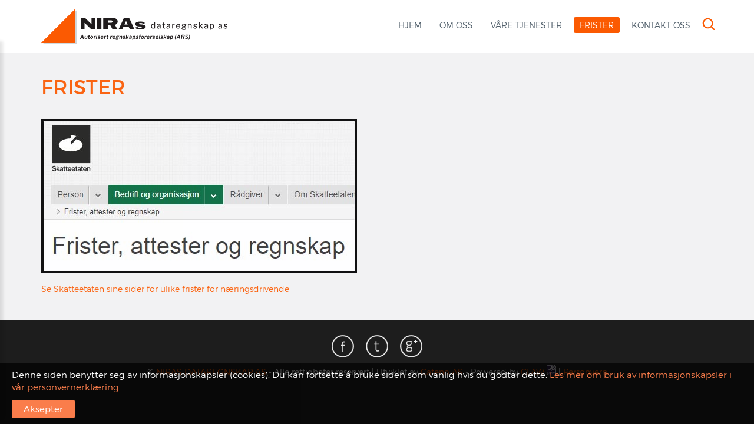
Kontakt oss (660, 25)
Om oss (456, 25)
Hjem (410, 25)
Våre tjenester (526, 25)
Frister (597, 25)
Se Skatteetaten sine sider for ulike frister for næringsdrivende (165, 289)
